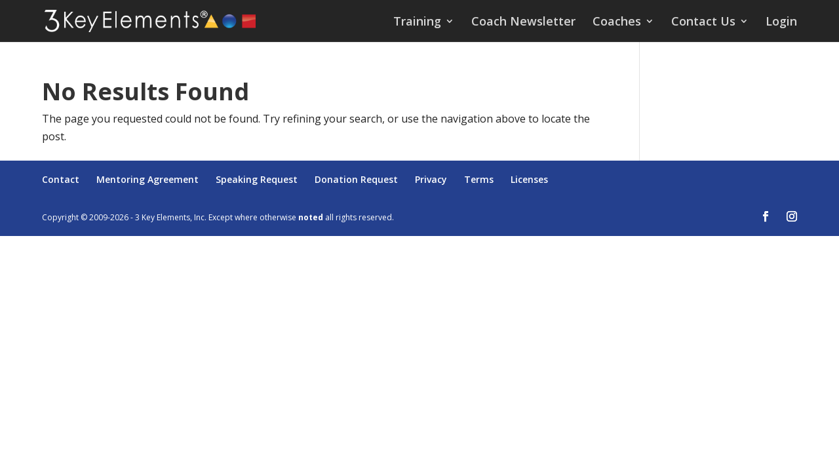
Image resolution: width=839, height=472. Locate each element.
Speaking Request (257, 179)
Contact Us (703, 22)
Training (417, 22)
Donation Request (356, 179)
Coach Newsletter (523, 22)
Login (781, 22)
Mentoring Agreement (147, 179)
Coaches (617, 22)
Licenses (529, 179)
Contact (60, 179)
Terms (479, 179)
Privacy (431, 179)
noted (310, 217)
